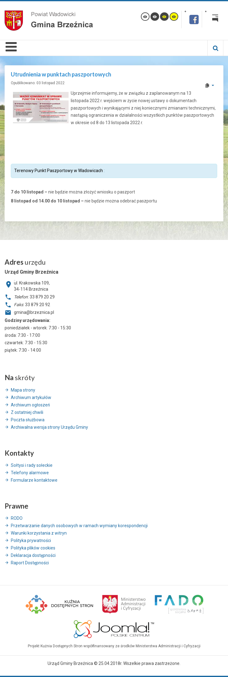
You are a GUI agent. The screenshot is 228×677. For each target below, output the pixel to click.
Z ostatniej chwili (27, 412)
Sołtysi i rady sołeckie (32, 465)
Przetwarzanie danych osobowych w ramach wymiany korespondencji (79, 525)
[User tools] (209, 85)
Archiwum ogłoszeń (30, 404)
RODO (17, 518)
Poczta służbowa (27, 419)
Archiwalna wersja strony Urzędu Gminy (49, 427)
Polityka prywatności (31, 540)
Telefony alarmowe (30, 472)
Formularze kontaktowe (34, 480)
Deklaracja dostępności (33, 555)
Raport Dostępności (30, 562)
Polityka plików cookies (33, 547)
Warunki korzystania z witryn (39, 533)
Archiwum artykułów (31, 397)
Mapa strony (23, 390)
